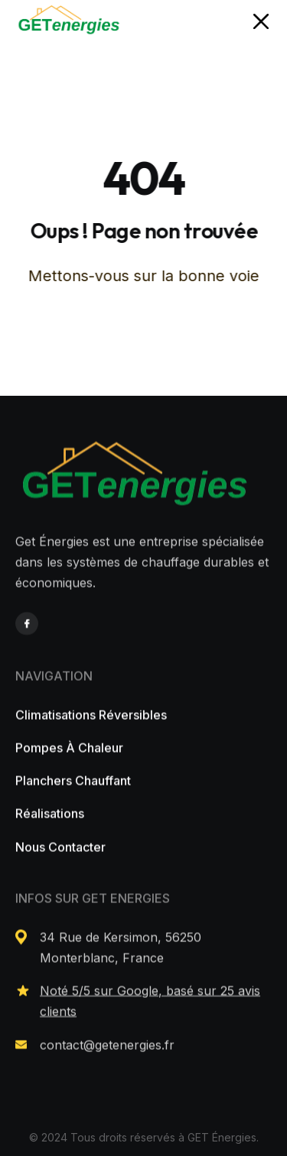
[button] (261, 22)
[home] (68, 21)
